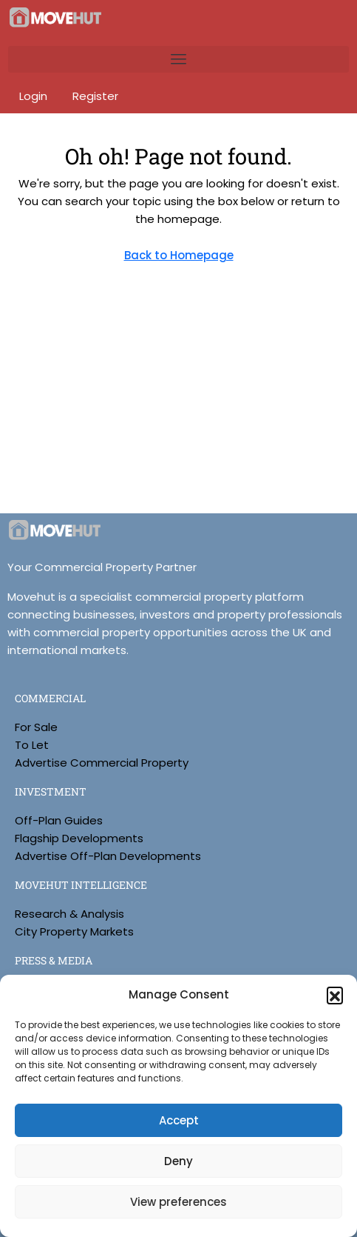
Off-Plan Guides (59, 820)
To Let (32, 745)
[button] (334, 994)
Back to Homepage (179, 255)
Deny (178, 1161)
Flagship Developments (79, 838)
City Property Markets (74, 931)
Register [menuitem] (95, 96)
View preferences (178, 1202)
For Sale (36, 727)
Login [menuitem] (34, 96)
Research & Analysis (69, 913)
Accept (179, 1120)
